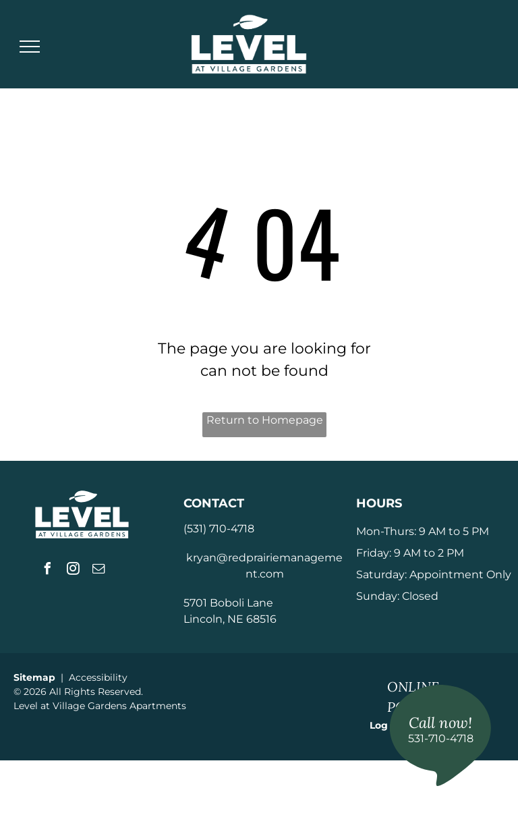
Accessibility (98, 677)
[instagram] (73, 570)
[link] (440, 735)
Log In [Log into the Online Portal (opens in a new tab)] (385, 725)
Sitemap (34, 677)
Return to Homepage (264, 420)
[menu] (29, 46)
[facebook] (47, 570)
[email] (99, 570)
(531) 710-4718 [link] (218, 528)
